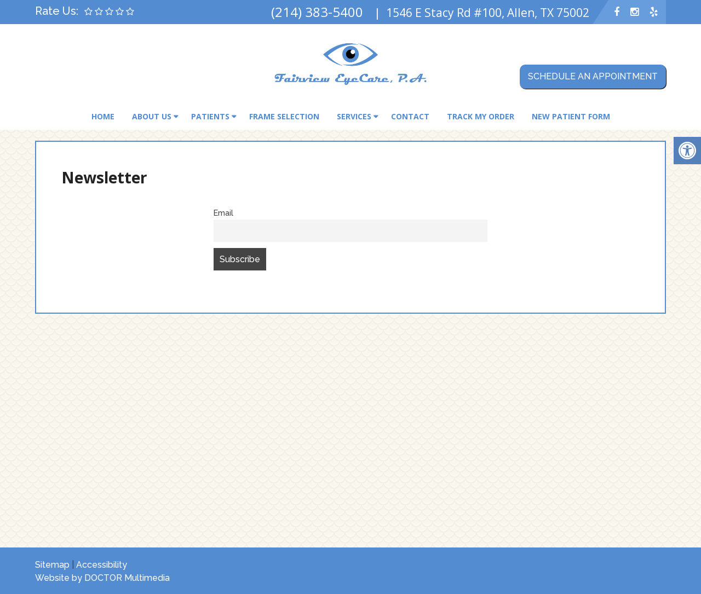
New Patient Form (571, 116)
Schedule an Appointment (593, 76)
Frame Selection (284, 116)
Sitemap (52, 565)
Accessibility (101, 565)
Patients (210, 116)
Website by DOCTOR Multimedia (102, 578)
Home (102, 116)
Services (354, 116)
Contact (410, 116)
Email (223, 212)
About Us (151, 116)
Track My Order (480, 116)
